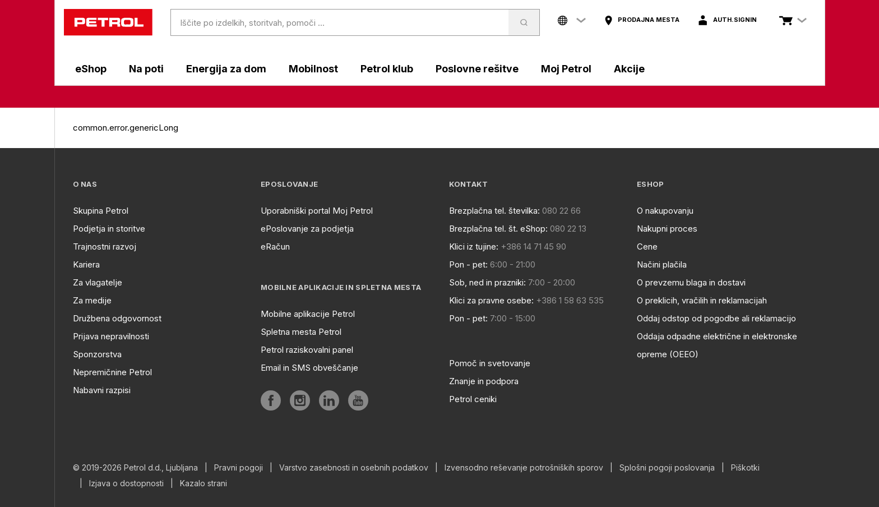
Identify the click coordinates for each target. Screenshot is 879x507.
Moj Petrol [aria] (566, 69)
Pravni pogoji (238, 467)
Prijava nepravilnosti (111, 336)
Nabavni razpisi (102, 390)
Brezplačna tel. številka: (494, 210)
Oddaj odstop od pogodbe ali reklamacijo (716, 318)
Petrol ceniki (473, 399)
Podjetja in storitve (109, 228)
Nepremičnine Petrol (112, 372)
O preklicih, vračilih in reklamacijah (702, 300)
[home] (108, 22)
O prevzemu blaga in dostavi (691, 282)
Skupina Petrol (100, 210)
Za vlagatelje (97, 282)
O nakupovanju (665, 210)
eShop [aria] (91, 69)
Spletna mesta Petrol (301, 331)
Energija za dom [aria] (226, 69)
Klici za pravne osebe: (491, 300)
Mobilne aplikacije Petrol (308, 313)
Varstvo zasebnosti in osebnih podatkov (353, 467)
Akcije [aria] (629, 69)
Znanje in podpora (484, 381)
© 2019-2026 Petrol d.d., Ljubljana (135, 467)
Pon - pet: (468, 264)
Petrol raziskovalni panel (307, 349)
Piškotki (745, 467)
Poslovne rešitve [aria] (477, 69)
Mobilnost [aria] (313, 69)
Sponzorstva (97, 354)
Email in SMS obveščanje (309, 367)
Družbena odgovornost (117, 318)
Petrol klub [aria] (386, 69)
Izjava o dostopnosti (126, 483)
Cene (647, 246)
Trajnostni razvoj (104, 246)
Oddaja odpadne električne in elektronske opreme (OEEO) (717, 345)
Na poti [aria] (146, 69)
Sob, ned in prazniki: (487, 282)
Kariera (86, 264)
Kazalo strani (203, 483)
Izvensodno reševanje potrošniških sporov (524, 467)
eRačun (275, 246)
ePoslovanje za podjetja (307, 228)
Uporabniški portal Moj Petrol (317, 210)
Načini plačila (662, 264)
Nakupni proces (667, 228)
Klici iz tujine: (473, 246)
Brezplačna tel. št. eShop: (498, 228)
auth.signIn (735, 20)
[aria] (641, 20)
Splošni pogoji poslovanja (667, 467)
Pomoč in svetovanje (489, 363)
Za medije (92, 300)
